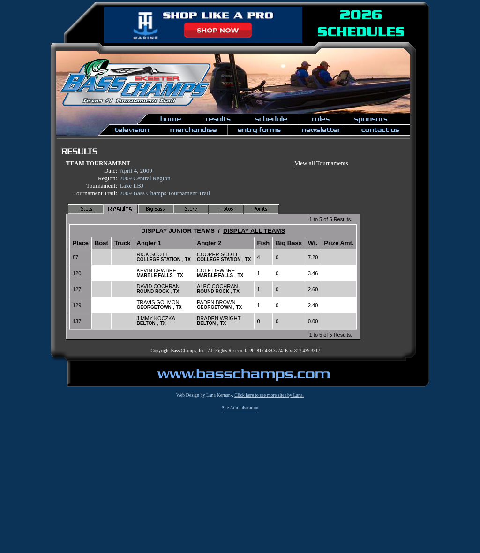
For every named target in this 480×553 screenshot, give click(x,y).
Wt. (312, 242)
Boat (101, 242)
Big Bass (289, 242)
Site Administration (240, 407)
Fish (263, 242)
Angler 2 (209, 242)
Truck (122, 242)
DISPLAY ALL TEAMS (254, 230)
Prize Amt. (338, 242)
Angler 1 (149, 242)
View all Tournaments (321, 163)
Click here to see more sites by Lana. (269, 395)
